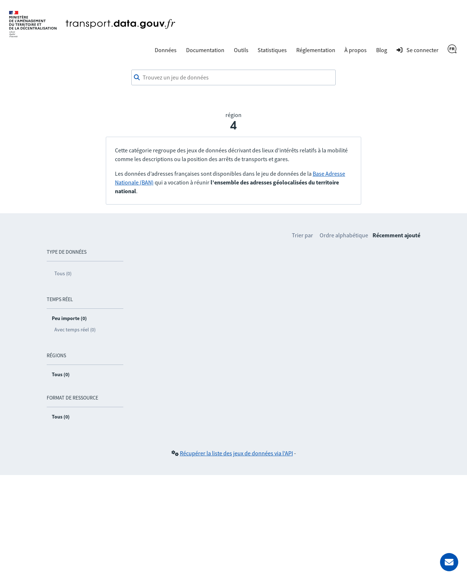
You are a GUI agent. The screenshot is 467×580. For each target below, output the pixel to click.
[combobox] (233, 78)
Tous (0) (63, 273)
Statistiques (272, 50)
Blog (381, 50)
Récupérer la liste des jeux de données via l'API (236, 453)
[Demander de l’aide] (449, 562)
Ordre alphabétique (344, 235)
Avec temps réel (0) (75, 329)
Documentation (205, 50)
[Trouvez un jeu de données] (233, 78)
